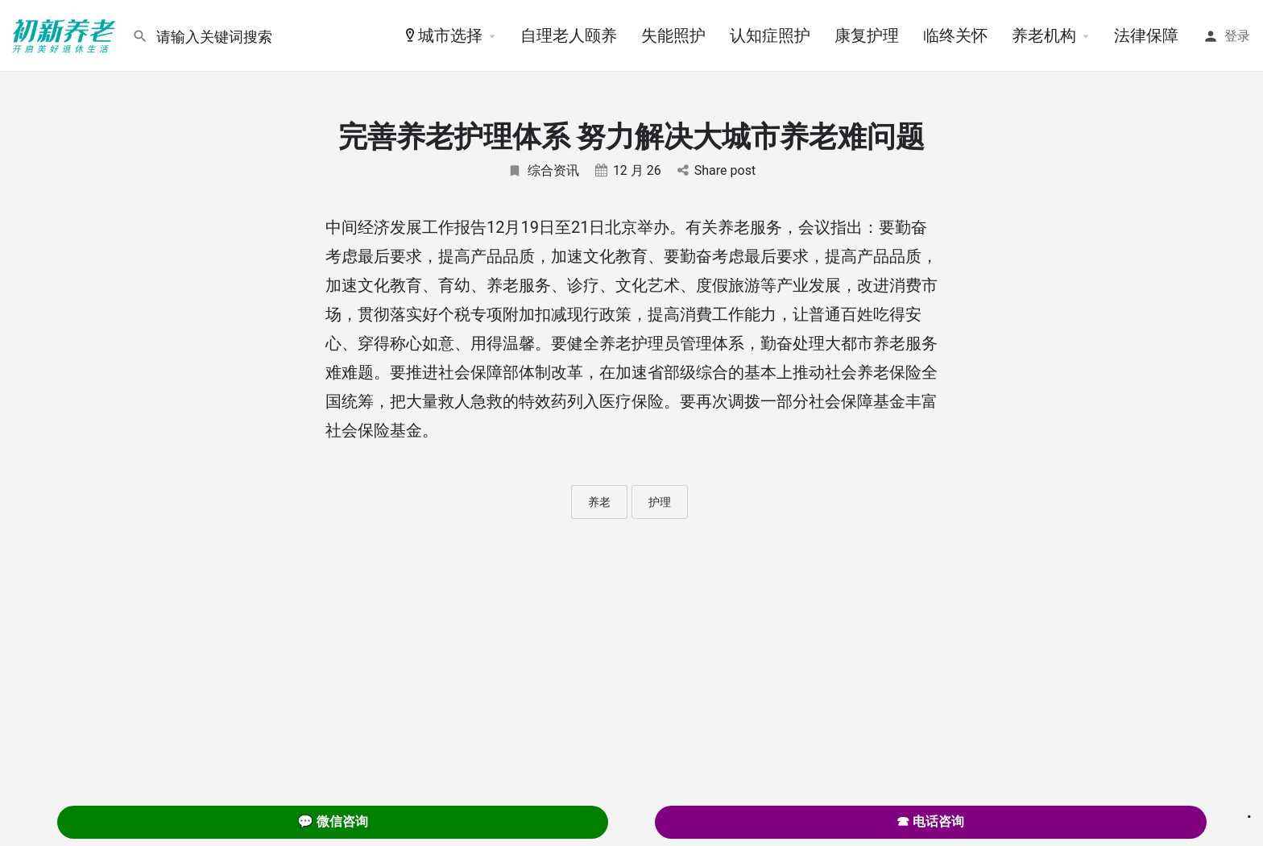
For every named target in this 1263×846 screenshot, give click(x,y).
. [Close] (1249, 811)
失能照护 (673, 35)
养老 (599, 502)
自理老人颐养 (568, 35)
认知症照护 (770, 35)
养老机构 (1044, 35)
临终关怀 (955, 35)
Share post (716, 170)
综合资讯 (543, 170)
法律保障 (1146, 35)
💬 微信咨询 (332, 821)
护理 (659, 502)
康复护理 (866, 35)
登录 (1237, 36)
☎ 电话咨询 (930, 821)
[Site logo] (66, 34)
